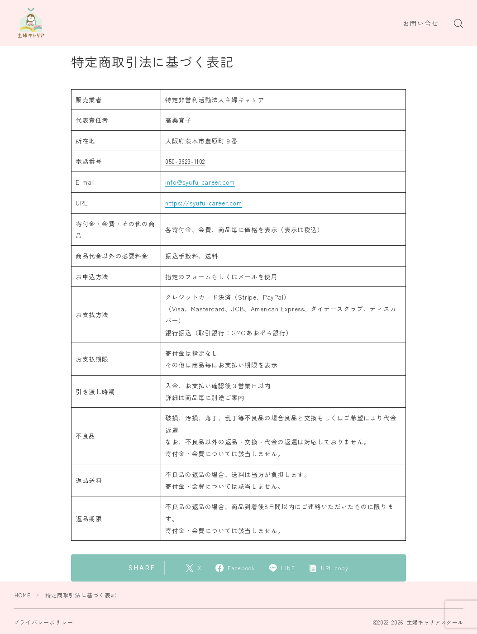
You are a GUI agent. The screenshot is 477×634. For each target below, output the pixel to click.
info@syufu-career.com (200, 181)
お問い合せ (421, 23)
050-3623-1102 (185, 161)
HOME (22, 594)
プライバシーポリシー (43, 621)
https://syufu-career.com (203, 202)
